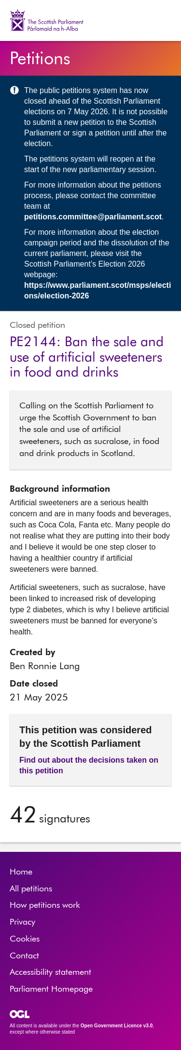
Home (21, 872)
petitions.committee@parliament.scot (93, 217)
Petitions (40, 59)
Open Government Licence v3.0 (117, 1025)
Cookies (25, 939)
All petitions (31, 889)
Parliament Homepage (51, 989)
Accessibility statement (50, 972)
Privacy (22, 922)
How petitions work (45, 905)
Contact (24, 956)
